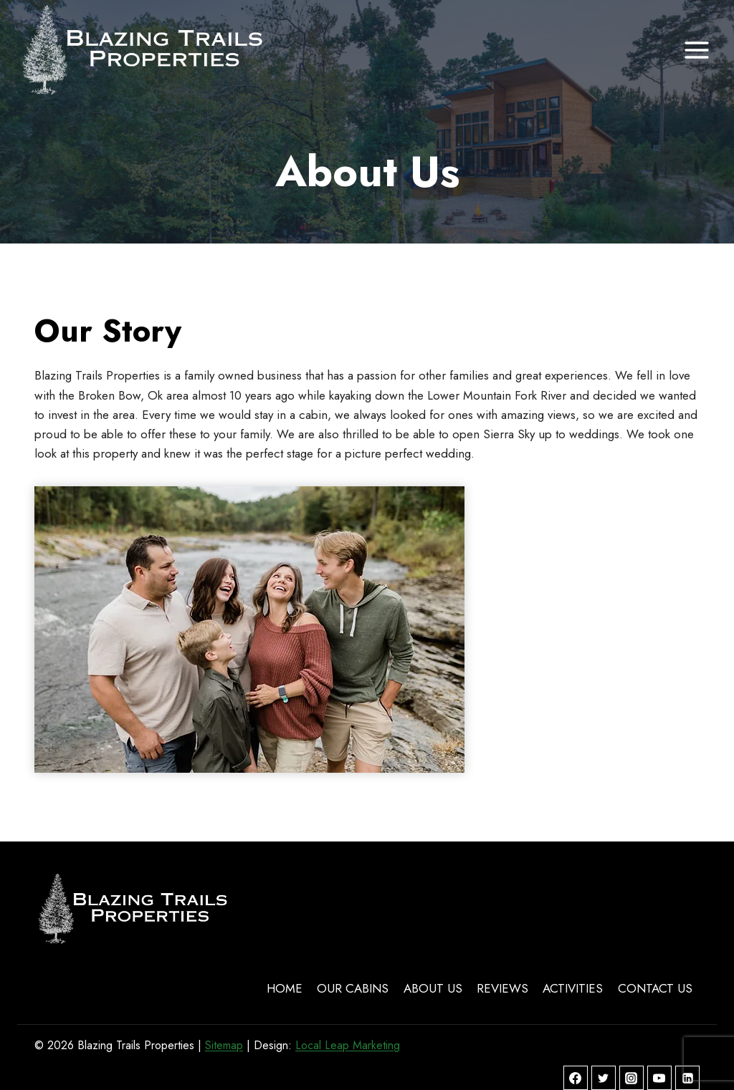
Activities (573, 988)
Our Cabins (353, 988)
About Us (433, 988)
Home (284, 988)
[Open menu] (696, 50)
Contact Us (655, 988)
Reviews (502, 988)
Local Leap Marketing (347, 1045)
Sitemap (224, 1045)
